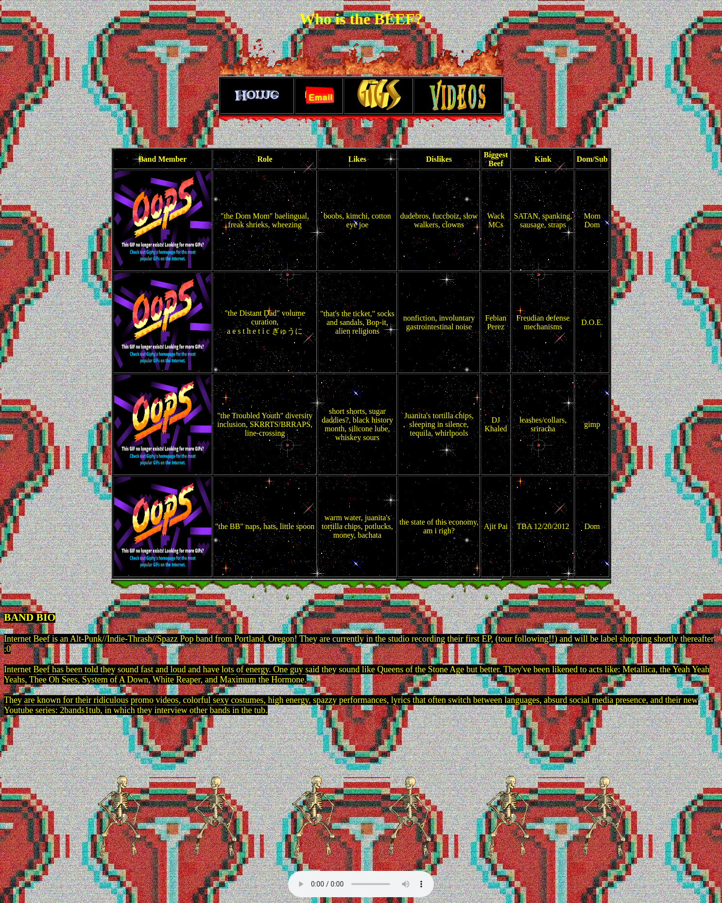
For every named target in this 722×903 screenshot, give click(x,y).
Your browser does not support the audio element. (361, 884)
